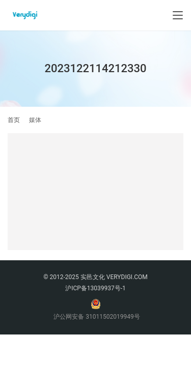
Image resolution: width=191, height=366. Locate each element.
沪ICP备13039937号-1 (95, 288)
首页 (14, 120)
